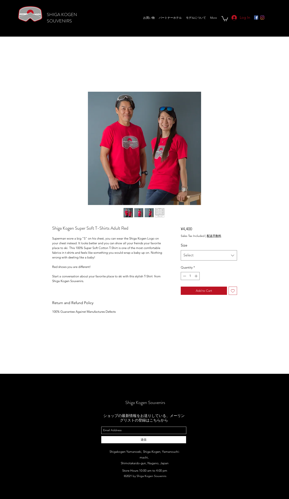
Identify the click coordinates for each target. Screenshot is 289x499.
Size (184, 245)
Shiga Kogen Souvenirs (145, 402)
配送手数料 (214, 236)
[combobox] (209, 255)
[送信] (143, 439)
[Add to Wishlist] (233, 291)
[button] (224, 18)
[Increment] (196, 276)
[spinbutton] (190, 276)
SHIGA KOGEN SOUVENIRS (62, 17)
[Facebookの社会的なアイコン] (256, 17)
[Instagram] (262, 17)
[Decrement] (184, 276)
